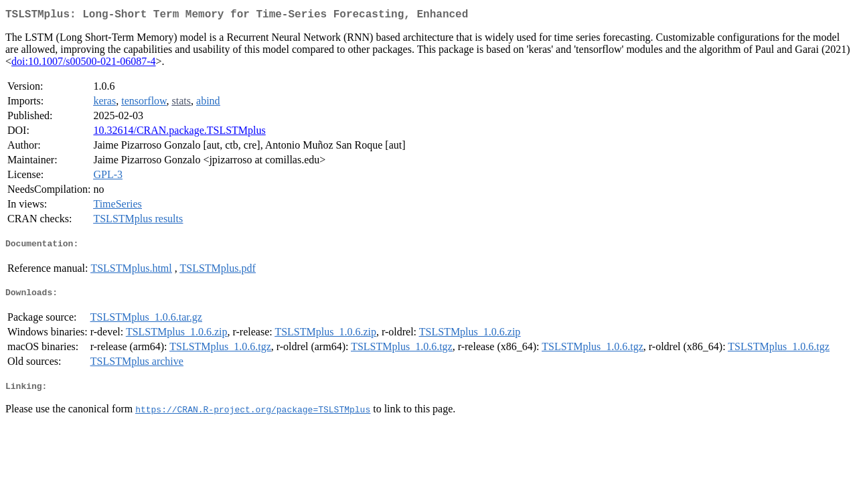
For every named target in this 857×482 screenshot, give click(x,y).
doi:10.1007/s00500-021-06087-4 (83, 64)
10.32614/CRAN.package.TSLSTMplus (179, 133)
